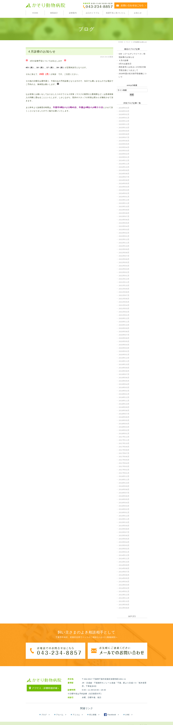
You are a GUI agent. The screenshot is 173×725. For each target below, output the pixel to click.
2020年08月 (124, 331)
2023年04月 (124, 226)
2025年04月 (124, 147)
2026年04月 (124, 108)
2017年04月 (124, 463)
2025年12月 (124, 121)
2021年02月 (124, 312)
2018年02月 (124, 430)
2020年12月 (124, 318)
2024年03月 (124, 190)
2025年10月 (124, 127)
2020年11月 (124, 322)
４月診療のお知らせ (42, 51)
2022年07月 (124, 256)
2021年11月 (124, 282)
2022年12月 (124, 239)
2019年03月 (124, 387)
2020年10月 (124, 325)
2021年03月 (124, 308)
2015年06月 (124, 535)
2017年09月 (124, 447)
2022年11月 (124, 243)
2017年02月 (124, 470)
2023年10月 (124, 206)
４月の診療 (123, 60)
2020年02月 (124, 351)
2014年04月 (124, 581)
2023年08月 (124, 213)
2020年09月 (124, 328)
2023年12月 (124, 200)
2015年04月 (124, 542)
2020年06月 (124, 338)
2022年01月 (124, 276)
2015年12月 (124, 516)
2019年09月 (124, 368)
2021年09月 (124, 289)
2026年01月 (124, 118)
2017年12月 (124, 437)
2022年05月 (124, 262)
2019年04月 (124, 384)
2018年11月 (124, 401)
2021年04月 (124, 305)
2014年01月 (124, 591)
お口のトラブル (92, 13)
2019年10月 (124, 364)
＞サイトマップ (32, 721)
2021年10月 (124, 285)
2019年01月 (124, 394)
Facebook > (113, 710)
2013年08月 (124, 608)
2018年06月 (124, 417)
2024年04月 (124, 187)
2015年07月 (124, 532)
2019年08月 (124, 371)
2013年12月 (124, 595)
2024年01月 (124, 197)
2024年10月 (124, 167)
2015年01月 (124, 552)
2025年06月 (124, 141)
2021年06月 (124, 299)
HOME (35, 13)
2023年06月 (124, 220)
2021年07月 (124, 295)
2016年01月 (124, 512)
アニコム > (78, 710)
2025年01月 (124, 157)
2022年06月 (124, 259)
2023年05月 (124, 223)
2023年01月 (124, 236)
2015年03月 (124, 545)
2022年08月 (124, 252)
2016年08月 (124, 489)
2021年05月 (124, 302)
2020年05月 (124, 341)
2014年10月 (124, 562)
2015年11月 (124, 519)
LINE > (128, 710)
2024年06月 (124, 180)
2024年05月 (124, 183)
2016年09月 (124, 486)
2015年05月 (124, 539)
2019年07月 (124, 374)
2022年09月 (124, 249)
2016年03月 (124, 506)
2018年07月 (124, 414)
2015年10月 (124, 522)
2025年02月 (124, 154)
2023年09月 (124, 210)
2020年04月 (124, 345)
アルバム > (61, 710)
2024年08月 (124, 174)
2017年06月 (124, 456)
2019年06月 (124, 378)
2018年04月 (124, 424)
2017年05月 (124, 460)
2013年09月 (124, 605)
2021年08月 (124, 292)
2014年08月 (124, 568)
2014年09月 (124, 565)
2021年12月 (124, 279)
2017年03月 (124, 466)
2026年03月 (124, 111)
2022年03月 (124, 269)
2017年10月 (124, 443)
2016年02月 (124, 509)
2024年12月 (124, 160)
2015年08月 (124, 529)
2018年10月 (124, 404)
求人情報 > (94, 710)
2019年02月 (124, 391)
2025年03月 (124, 151)
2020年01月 (124, 354)
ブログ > (45, 710)
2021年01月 (124, 315)
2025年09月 (124, 131)
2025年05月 (124, 144)
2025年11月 (124, 124)
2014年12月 (124, 555)
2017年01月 (124, 473)
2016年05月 (124, 499)
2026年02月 (124, 114)
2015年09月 (124, 526)
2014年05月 (124, 578)
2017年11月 (124, 440)
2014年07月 (124, 572)
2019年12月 (124, 358)
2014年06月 (124, 575)
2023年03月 (124, 229)
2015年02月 (124, 549)
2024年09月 (124, 170)
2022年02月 (124, 272)
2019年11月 (124, 361)
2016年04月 (124, 503)
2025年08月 (124, 134)
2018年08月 (124, 410)
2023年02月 (124, 233)
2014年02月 (124, 588)
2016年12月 (124, 476)
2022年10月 (124, 246)
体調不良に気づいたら (115, 13)
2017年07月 (124, 453)
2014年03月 (124, 585)
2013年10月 (124, 601)
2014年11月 (124, 558)
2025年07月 (124, 137)
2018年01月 (124, 433)
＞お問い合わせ (47, 721)
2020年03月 (124, 348)
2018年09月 (124, 407)
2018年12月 (124, 397)
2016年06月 (124, 496)
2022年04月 (124, 266)
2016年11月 (124, 479)
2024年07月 (124, 177)
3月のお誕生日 (125, 64)
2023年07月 (124, 216)
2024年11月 (124, 164)
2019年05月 (124, 381)
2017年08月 (124, 450)
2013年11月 (124, 598)
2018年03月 (124, 427)
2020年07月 (124, 335)
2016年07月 (124, 493)
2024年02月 (124, 193)
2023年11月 (124, 203)
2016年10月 (124, 483)
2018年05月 (124, 420)
